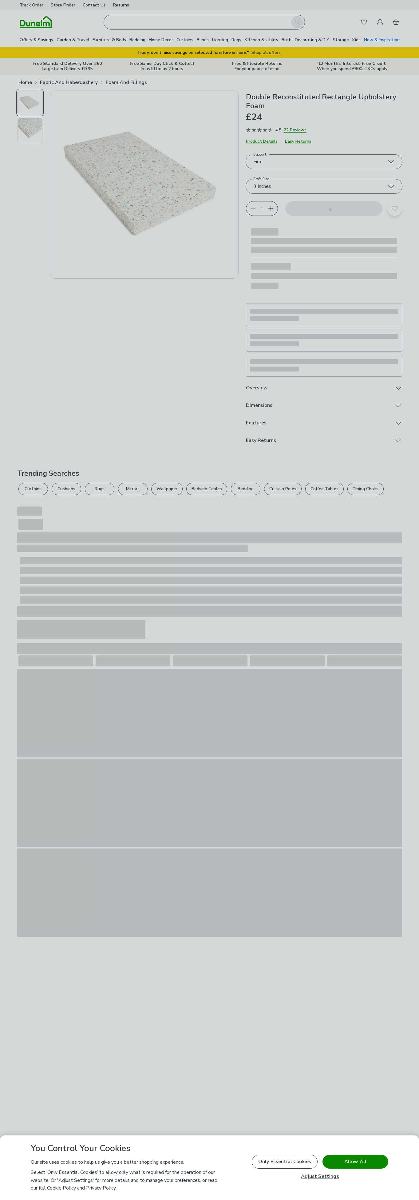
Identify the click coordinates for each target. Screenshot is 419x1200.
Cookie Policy (61, 1188)
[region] (209, 1167)
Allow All (355, 1161)
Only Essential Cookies (284, 1161)
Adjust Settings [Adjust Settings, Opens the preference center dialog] (320, 1176)
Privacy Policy (101, 1188)
